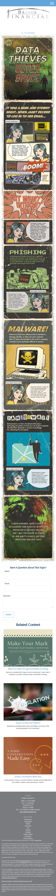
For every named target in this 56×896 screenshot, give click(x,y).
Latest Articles (28, 834)
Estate (28, 824)
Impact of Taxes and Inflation (28, 723)
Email (7, 583)
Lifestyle (28, 832)
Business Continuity (7, 881)
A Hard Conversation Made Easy (28, 777)
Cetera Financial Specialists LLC (23, 860)
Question (6, 596)
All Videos (28, 836)
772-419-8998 (28, 33)
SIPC (25, 862)
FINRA (22, 862)
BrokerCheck (38, 840)
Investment (28, 821)
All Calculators (28, 838)
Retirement (28, 819)
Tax (28, 828)
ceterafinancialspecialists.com (9, 877)
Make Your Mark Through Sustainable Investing (28, 669)
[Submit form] (8, 615)
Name (7, 571)
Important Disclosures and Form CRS (22, 881)
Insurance (28, 826)
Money (28, 830)
